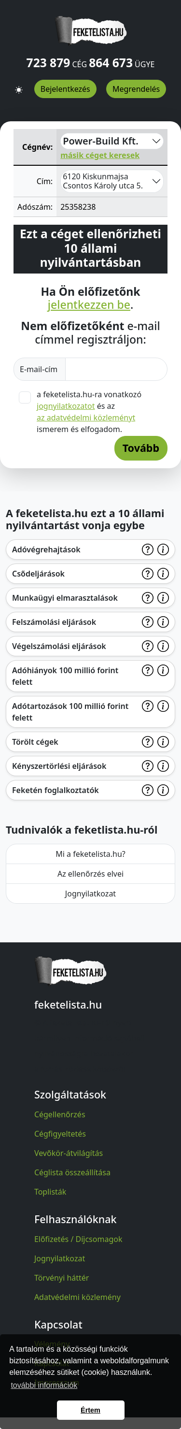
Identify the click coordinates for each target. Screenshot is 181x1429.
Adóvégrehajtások (46, 549)
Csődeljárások (38, 573)
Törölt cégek (35, 741)
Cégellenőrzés (59, 1114)
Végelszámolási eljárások (59, 646)
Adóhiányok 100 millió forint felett (65, 676)
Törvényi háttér (61, 1277)
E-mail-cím (39, 369)
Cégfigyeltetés (60, 1133)
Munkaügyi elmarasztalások (65, 597)
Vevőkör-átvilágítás (68, 1153)
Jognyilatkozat (90, 893)
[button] (19, 85)
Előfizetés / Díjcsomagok (78, 1239)
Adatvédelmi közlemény (77, 1297)
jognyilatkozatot (66, 406)
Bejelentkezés (65, 89)
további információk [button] (44, 1385)
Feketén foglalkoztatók (55, 790)
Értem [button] (90, 1410)
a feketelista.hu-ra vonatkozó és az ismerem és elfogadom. (89, 411)
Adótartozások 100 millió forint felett (70, 712)
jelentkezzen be (89, 305)
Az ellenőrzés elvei (90, 873)
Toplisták (50, 1191)
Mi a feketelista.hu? (90, 854)
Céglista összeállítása (72, 1172)
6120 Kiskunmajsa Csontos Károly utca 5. (103, 181)
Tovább (141, 448)
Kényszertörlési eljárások (59, 766)
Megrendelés (136, 89)
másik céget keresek (99, 155)
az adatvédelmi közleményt (86, 417)
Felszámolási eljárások (54, 622)
